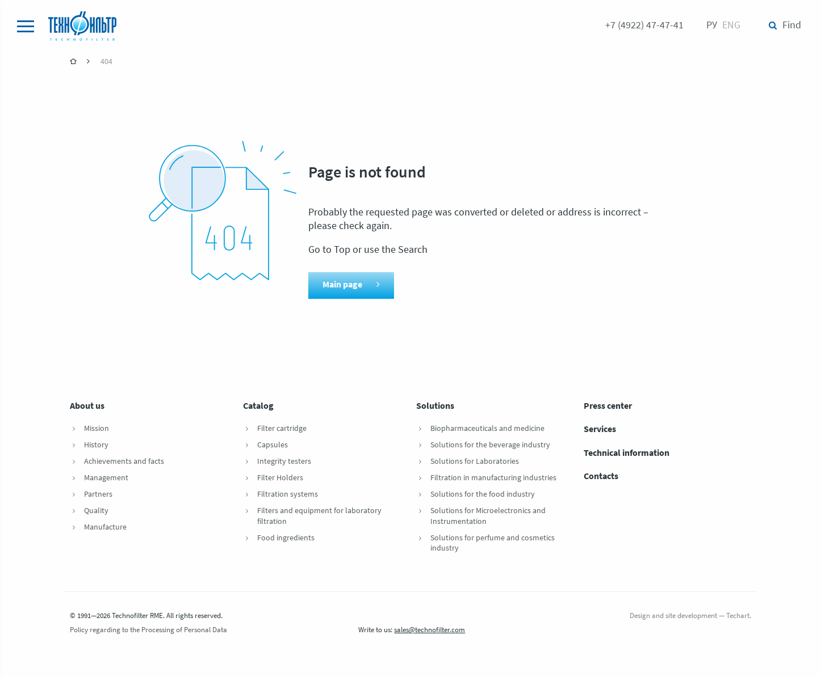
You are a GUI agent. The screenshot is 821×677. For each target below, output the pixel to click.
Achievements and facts (124, 462)
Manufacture (105, 527)
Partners (98, 494)
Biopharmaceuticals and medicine (487, 429)
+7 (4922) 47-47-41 (644, 25)
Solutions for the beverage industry (490, 445)
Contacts (601, 476)
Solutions (435, 406)
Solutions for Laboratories (474, 462)
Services (600, 429)
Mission (96, 429)
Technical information (626, 453)
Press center (608, 406)
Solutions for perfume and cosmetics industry (492, 543)
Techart (737, 616)
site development (691, 616)
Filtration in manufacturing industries (493, 478)
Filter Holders (280, 478)
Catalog (258, 406)
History (96, 445)
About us (87, 406)
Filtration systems (287, 494)
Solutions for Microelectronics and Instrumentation (488, 516)
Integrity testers (284, 462)
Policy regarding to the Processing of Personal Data (148, 630)
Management (106, 478)
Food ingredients (286, 538)
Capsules (272, 445)
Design (640, 616)
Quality (96, 511)
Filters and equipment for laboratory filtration (319, 516)
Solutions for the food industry (482, 494)
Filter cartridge (282, 429)
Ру (711, 25)
